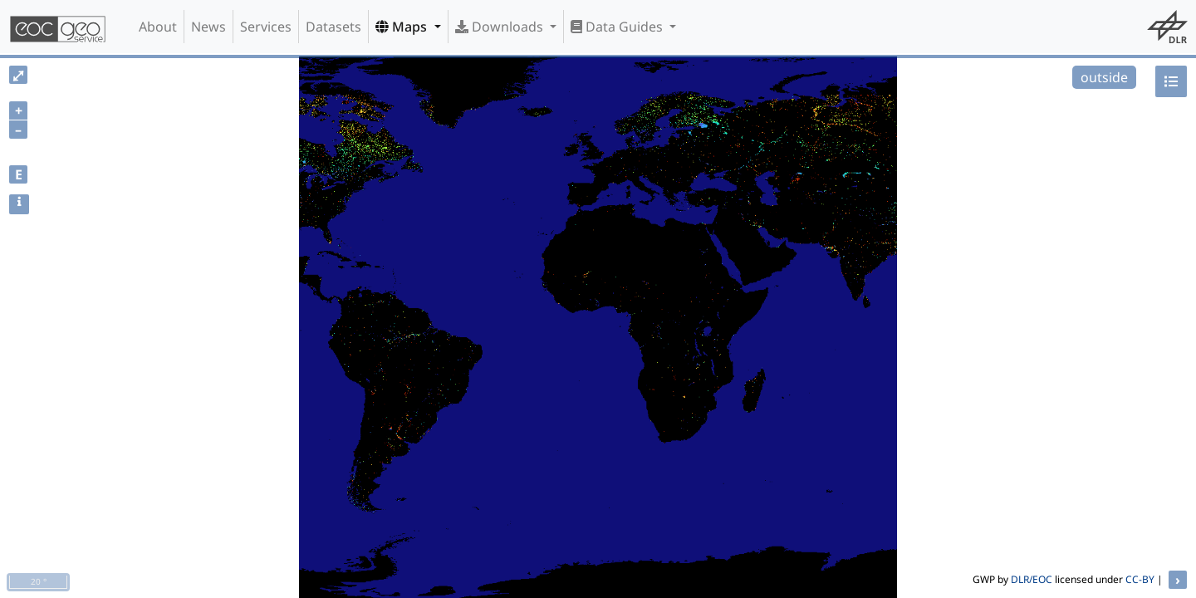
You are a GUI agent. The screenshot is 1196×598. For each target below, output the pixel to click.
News (208, 26)
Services (266, 26)
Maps (402, 26)
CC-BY (1139, 579)
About (158, 26)
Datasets (333, 26)
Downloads (501, 26)
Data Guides (618, 26)
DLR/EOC (1031, 579)
